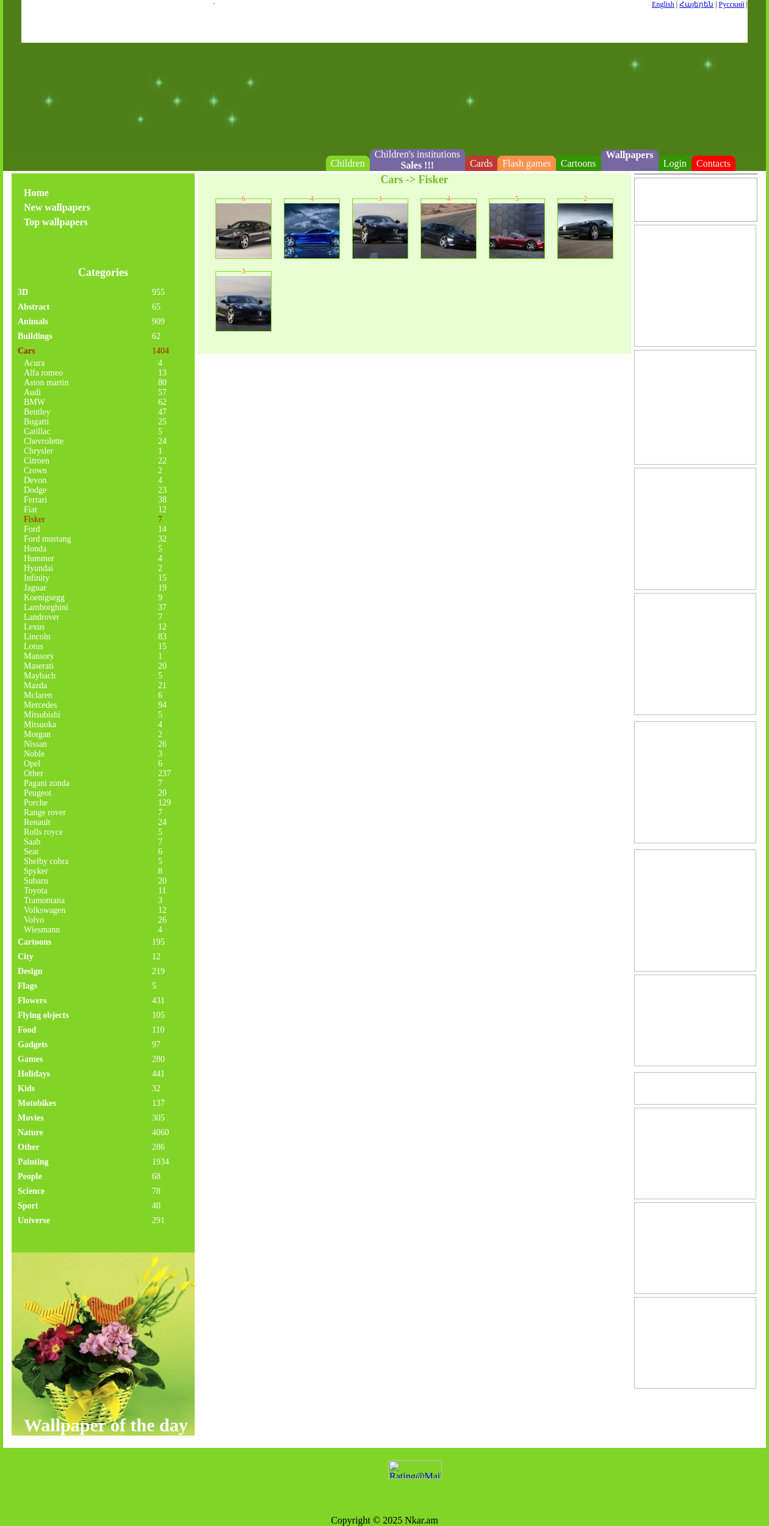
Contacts (713, 163)
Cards (481, 163)
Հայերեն (696, 4)
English (663, 4)
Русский (732, 4)
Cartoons (578, 163)
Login (675, 163)
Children (348, 163)
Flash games (526, 163)
